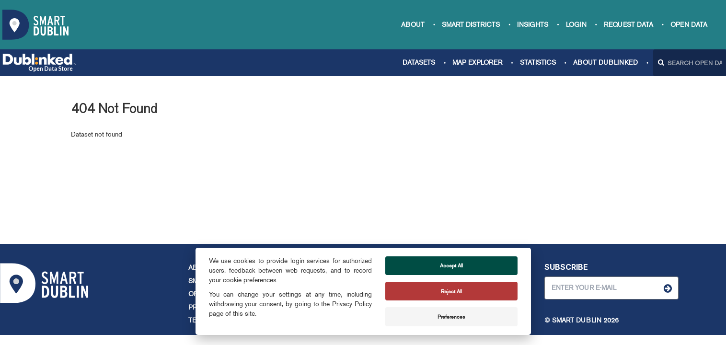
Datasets (419, 62)
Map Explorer (477, 62)
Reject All (451, 291)
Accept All (451, 265)
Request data (628, 25)
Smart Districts (471, 25)
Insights (532, 25)
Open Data (688, 25)
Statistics (538, 62)
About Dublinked (605, 62)
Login (576, 25)
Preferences (451, 316)
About (413, 25)
